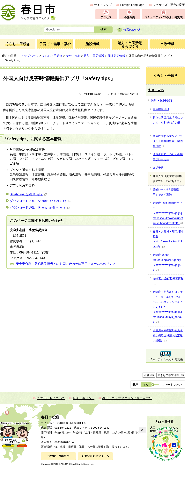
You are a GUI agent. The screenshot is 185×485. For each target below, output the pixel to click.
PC (146, 384)
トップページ (30, 55)
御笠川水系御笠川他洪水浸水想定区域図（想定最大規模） (168, 335)
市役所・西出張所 (58, 456)
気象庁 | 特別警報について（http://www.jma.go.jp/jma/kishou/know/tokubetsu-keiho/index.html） (168, 213)
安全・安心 (73, 55)
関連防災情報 (116, 55)
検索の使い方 (132, 29)
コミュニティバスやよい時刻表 (163, 17)
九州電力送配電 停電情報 (168, 281)
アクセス (106, 17)
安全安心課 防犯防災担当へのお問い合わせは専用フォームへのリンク (65, 263)
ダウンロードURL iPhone (40, 207)
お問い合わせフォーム (95, 456)
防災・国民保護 (94, 55)
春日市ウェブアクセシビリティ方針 (127, 398)
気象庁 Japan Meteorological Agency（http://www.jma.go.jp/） (167, 262)
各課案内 (129, 17)
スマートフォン (171, 384)
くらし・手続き (52, 55)
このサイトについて (51, 398)
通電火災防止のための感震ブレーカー (168, 157)
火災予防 (158, 167)
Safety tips (28, 194)
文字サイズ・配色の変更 (169, 4)
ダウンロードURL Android (40, 201)
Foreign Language (132, 4)
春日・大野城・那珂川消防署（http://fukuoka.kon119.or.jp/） (168, 239)
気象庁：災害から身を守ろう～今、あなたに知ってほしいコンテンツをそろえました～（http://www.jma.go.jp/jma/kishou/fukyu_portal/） (168, 307)
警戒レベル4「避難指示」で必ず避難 (166, 192)
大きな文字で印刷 (168, 375)
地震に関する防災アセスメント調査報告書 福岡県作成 (168, 141)
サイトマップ (103, 4)
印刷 (146, 375)
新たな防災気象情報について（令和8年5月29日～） (168, 122)
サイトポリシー (83, 398)
